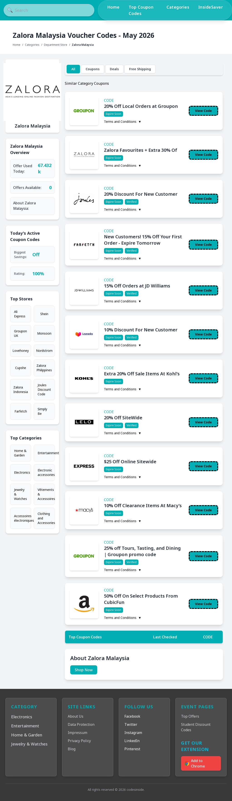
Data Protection (81, 724)
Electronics (22, 472)
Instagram (133, 732)
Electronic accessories (46, 472)
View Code (203, 111)
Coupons (92, 69)
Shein (44, 314)
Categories (178, 7)
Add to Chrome (195, 763)
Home (113, 7)
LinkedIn (132, 740)
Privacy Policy (79, 740)
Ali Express (19, 313)
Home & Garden (20, 453)
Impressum (77, 732)
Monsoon (44, 333)
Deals (114, 69)
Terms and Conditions (122, 121)
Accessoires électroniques (22, 518)
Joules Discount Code (44, 389)
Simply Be (42, 411)
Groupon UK (20, 333)
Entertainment (46, 453)
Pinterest (132, 748)
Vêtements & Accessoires (46, 494)
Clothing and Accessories (46, 518)
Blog (71, 748)
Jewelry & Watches (20, 494)
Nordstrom (44, 350)
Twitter (130, 724)
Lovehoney (20, 350)
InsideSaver (210, 7)
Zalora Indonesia (20, 389)
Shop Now (84, 669)
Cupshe (20, 368)
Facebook (132, 716)
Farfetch (20, 411)
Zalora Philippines (44, 367)
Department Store (55, 45)
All (73, 69)
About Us (75, 716)
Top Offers (190, 716)
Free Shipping (140, 69)
